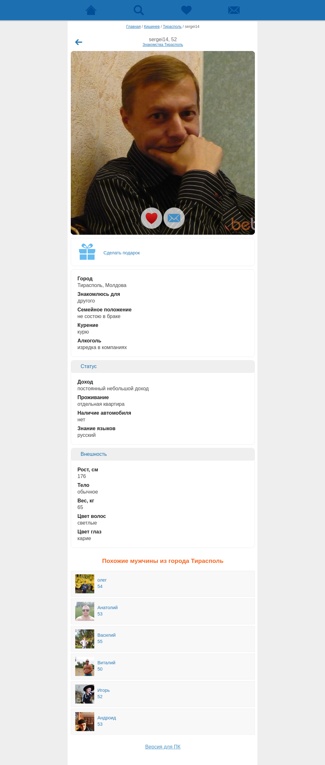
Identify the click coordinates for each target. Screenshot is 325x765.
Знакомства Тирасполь (163, 44)
